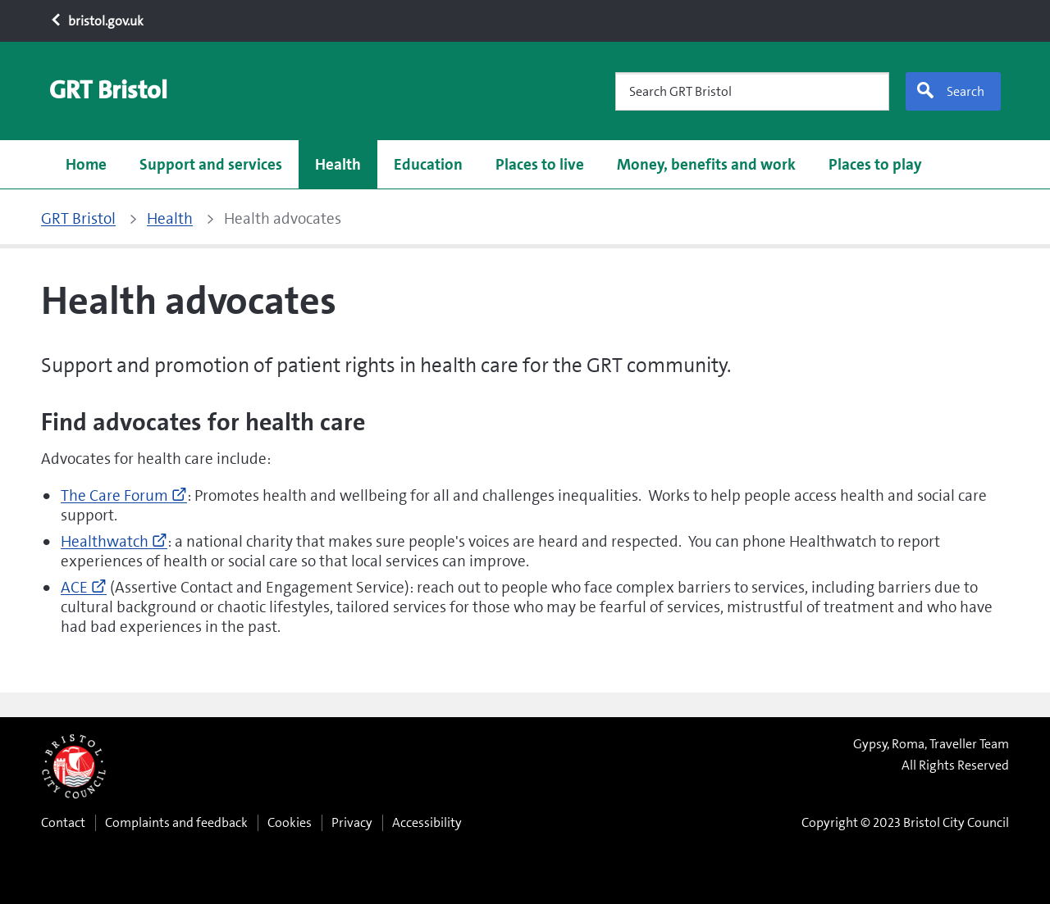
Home (86, 164)
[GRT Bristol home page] (108, 91)
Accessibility (427, 822)
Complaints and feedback (176, 822)
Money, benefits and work (706, 164)
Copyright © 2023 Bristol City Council (905, 822)
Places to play (875, 164)
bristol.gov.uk (96, 21)
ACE (84, 587)
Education (428, 164)
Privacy (351, 822)
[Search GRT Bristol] (752, 91)
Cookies (289, 822)
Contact (63, 822)
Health (338, 164)
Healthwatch (114, 541)
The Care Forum (124, 495)
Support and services (210, 164)
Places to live (539, 164)
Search (949, 91)
